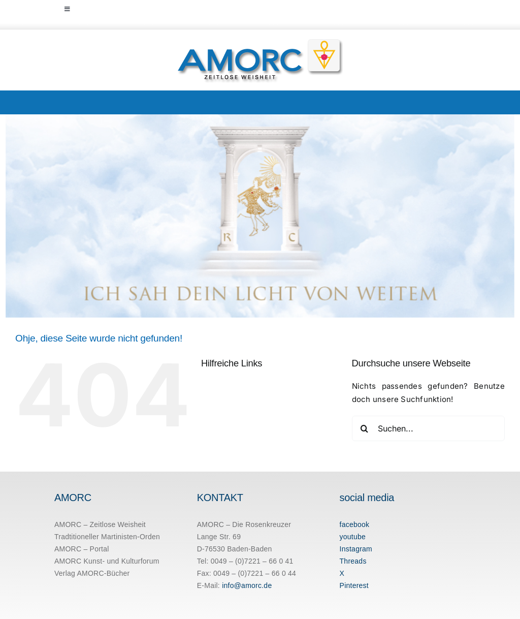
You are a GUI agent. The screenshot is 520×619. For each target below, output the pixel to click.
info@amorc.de (247, 585)
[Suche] (364, 428)
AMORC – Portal (81, 549)
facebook (355, 524)
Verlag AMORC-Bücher (92, 573)
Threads (353, 561)
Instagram (356, 549)
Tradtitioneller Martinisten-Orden (107, 537)
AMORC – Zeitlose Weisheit (100, 524)
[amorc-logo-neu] (260, 41)
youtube (353, 537)
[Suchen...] (428, 428)
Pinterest (354, 585)
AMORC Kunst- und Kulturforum (106, 561)
